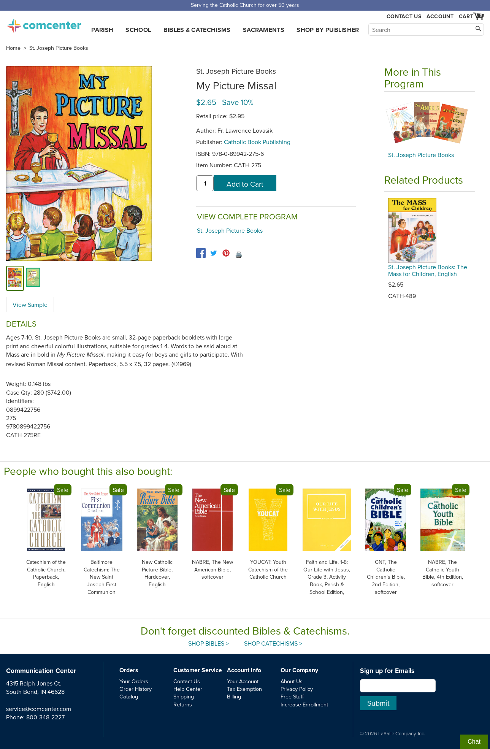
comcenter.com (44, 23)
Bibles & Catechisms (197, 29)
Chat (474, 741)
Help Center (187, 689)
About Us (292, 681)
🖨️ (239, 254)
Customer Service (197, 670)
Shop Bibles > (208, 643)
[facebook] (201, 253)
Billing (234, 696)
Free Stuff (292, 696)
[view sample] (33, 278)
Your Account (242, 681)
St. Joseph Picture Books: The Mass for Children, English (427, 270)
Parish (102, 29)
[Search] (426, 29)
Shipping (183, 696)
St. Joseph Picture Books (58, 48)
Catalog (128, 696)
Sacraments (263, 29)
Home (13, 48)
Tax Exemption (244, 689)
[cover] (15, 278)
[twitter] (213, 253)
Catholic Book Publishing (257, 142)
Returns (182, 704)
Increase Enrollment (304, 704)
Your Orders (133, 681)
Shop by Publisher (328, 29)
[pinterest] (226, 253)
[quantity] (205, 183)
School (138, 29)
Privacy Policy (297, 689)
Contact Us (404, 16)
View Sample (30, 304)
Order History (135, 689)
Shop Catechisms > (273, 643)
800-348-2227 (45, 717)
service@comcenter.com (38, 709)
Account (440, 16)
